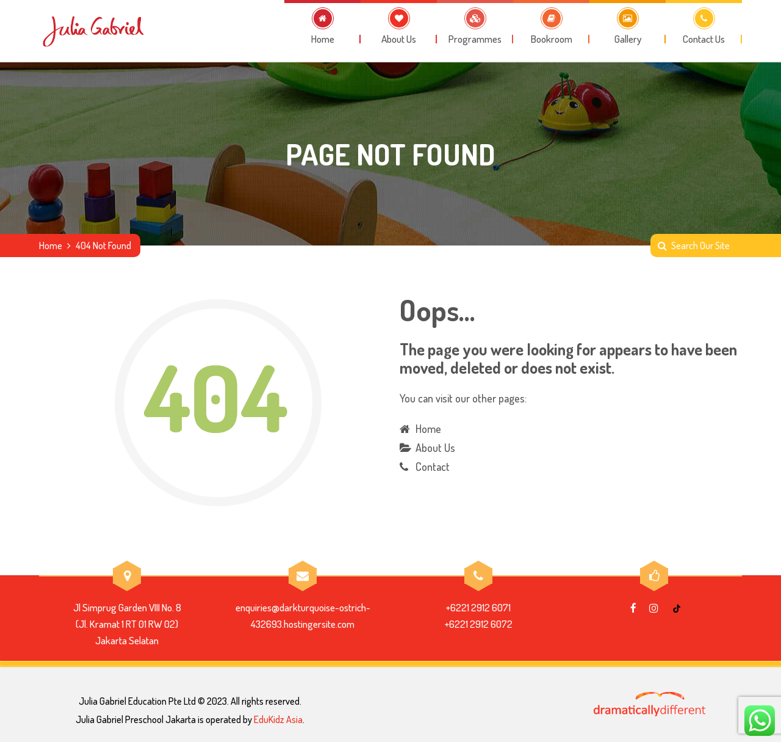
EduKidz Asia (278, 719)
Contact (433, 466)
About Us (435, 447)
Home (50, 245)
